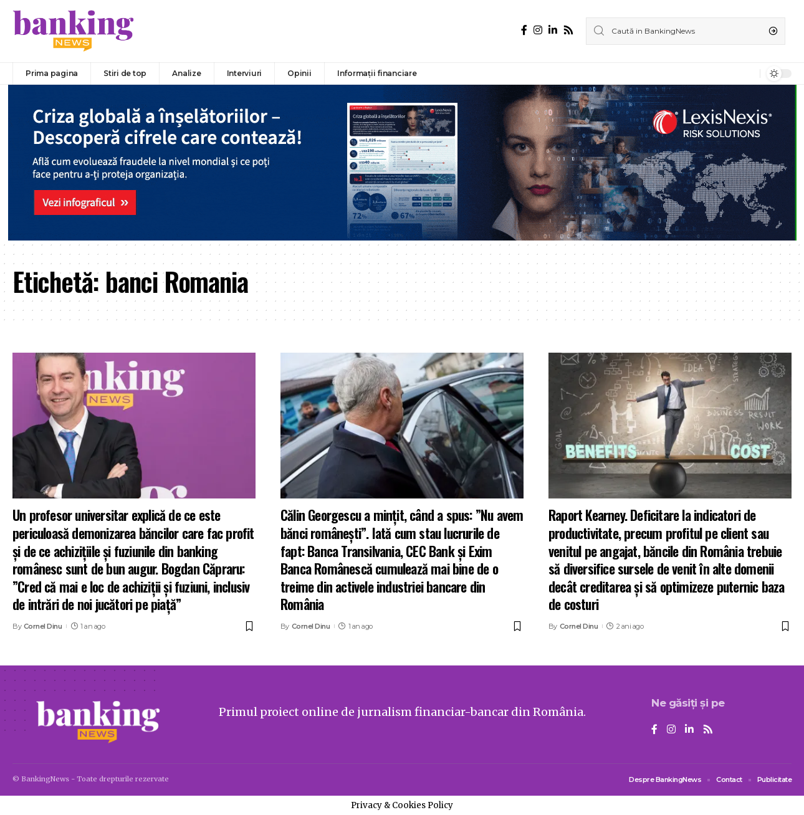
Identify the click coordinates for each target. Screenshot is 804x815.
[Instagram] (537, 30)
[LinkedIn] (552, 30)
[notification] (747, 73)
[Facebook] (524, 30)
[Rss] (568, 30)
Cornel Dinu (43, 626)
